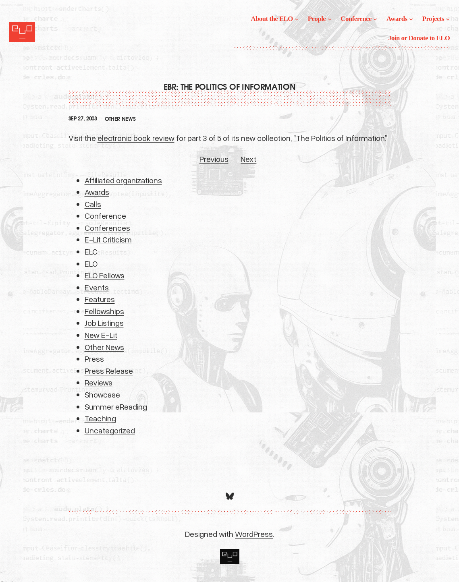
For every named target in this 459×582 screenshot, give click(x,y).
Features (100, 299)
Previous (213, 159)
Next (248, 159)
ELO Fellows (105, 275)
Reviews (98, 382)
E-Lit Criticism (108, 239)
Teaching (100, 418)
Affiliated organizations (123, 180)
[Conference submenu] (375, 19)
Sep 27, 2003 (83, 118)
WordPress (254, 534)
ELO (91, 263)
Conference (105, 215)
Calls (93, 204)
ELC (91, 251)
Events (97, 287)
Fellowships (104, 311)
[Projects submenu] (448, 19)
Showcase (102, 394)
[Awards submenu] (411, 19)
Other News (120, 119)
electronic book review (136, 138)
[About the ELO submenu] (297, 19)
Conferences (107, 227)
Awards (97, 192)
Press (94, 358)
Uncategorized (110, 430)
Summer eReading (116, 406)
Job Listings (104, 322)
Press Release (109, 370)
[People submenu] (330, 19)
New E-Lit (101, 335)
